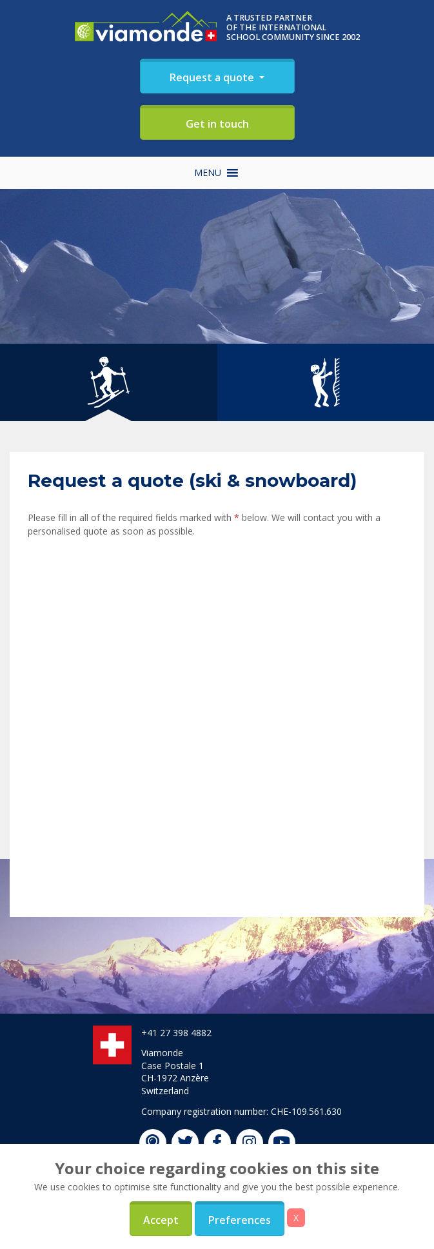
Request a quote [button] (213, 77)
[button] (207, 173)
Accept (161, 1220)
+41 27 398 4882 (176, 1033)
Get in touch (217, 124)
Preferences (239, 1220)
